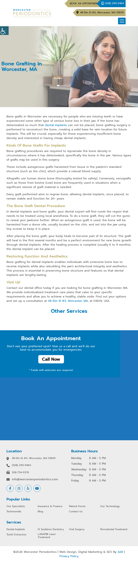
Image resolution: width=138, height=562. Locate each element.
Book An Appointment (84, 3)
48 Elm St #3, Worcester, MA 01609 (102, 12)
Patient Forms (77, 506)
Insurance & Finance (50, 506)
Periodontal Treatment (113, 529)
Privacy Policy (69, 556)
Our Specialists (15, 506)
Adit (120, 552)
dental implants (56, 125)
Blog (40, 511)
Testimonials (13, 511)
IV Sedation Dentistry (51, 529)
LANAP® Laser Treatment (47, 536)
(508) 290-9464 (114, 3)
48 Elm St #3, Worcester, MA (68, 301)
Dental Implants (15, 529)
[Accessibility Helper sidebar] (4, 30)
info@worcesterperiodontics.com (35, 479)
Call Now (51, 359)
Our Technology (110, 506)
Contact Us (75, 511)
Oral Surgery (76, 529)
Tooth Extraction (16, 534)
